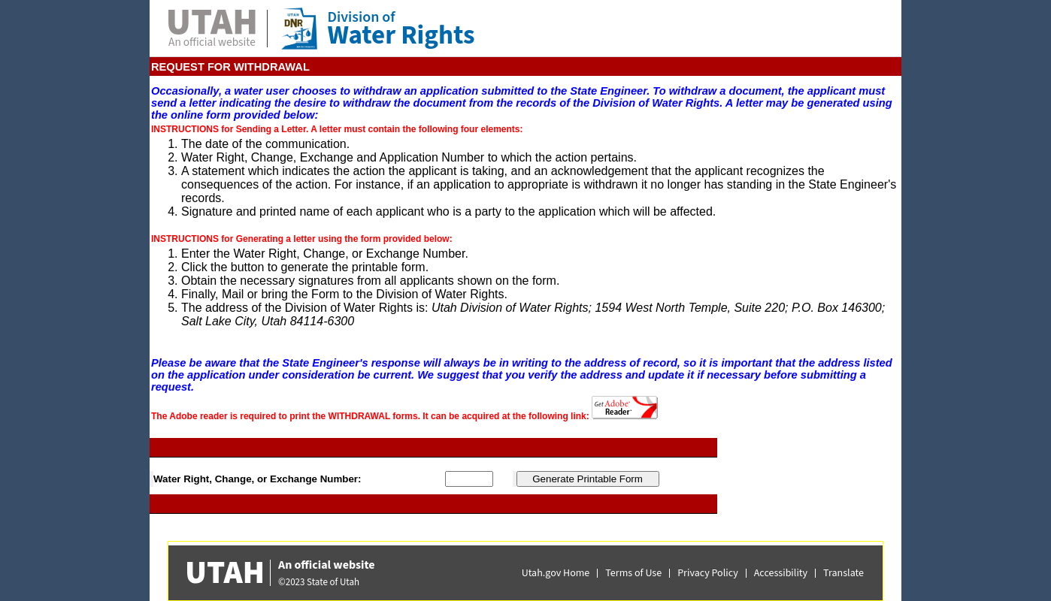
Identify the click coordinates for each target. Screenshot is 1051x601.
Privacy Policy (707, 573)
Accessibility (780, 573)
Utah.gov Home (556, 573)
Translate (843, 573)
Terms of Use (633, 573)
